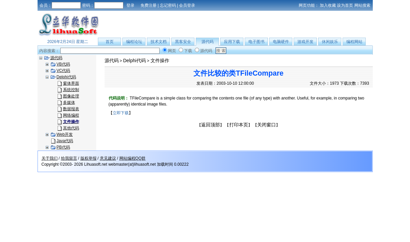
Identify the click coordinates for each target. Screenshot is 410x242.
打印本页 (238, 124)
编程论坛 (134, 41)
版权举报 (88, 158)
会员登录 (187, 5)
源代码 (207, 41)
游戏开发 (305, 41)
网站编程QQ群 (132, 158)
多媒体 (69, 102)
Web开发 (65, 134)
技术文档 (159, 41)
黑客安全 (183, 41)
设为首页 (345, 5)
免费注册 (148, 5)
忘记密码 (168, 5)
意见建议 (108, 158)
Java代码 (65, 140)
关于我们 (50, 158)
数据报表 (71, 109)
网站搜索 (362, 5)
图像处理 (71, 96)
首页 (110, 41)
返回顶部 (210, 124)
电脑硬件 (281, 41)
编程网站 (354, 41)
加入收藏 (328, 5)
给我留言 (69, 158)
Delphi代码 (66, 77)
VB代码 (63, 64)
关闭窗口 (266, 124)
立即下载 (121, 113)
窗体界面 (71, 83)
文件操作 (160, 60)
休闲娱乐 (330, 41)
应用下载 (232, 41)
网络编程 (71, 115)
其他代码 (71, 128)
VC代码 (63, 70)
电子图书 (256, 41)
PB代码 (63, 147)
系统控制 (71, 89)
